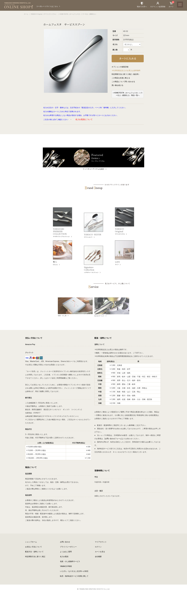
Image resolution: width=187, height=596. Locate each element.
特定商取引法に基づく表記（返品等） (126, 74)
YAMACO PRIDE (66, 566)
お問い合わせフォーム (113, 439)
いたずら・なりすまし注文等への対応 (74, 571)
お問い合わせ (65, 542)
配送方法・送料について (34, 552)
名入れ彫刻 (64, 556)
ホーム (26, 14)
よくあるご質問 (66, 552)
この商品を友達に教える (121, 78)
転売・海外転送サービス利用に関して (74, 576)
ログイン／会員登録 (157, 7)
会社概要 (98, 556)
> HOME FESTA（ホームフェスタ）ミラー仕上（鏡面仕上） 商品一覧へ (128, 94)
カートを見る (100, 552)
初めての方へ (142, 7)
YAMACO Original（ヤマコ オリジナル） (44, 14)
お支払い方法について (33, 547)
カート (171, 5)
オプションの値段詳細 (120, 67)
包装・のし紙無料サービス (70, 561)
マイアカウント (101, 542)
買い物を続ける (117, 85)
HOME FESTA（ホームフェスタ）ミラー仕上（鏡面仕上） (78, 14)
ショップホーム (31, 542)
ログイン (98, 547)
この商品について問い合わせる (123, 82)
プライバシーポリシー (68, 547)
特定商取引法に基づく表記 (35, 556)
